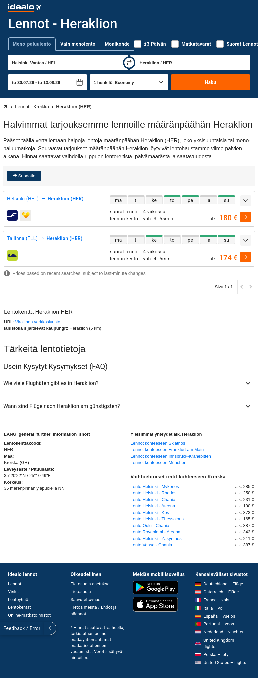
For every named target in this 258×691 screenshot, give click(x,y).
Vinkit (13, 591)
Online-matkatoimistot (29, 615)
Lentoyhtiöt (19, 599)
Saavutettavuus (85, 599)
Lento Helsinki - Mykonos (155, 486)
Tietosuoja (81, 591)
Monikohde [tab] (117, 44)
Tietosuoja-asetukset (91, 583)
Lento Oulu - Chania (150, 525)
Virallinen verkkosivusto (37, 321)
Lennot (14, 583)
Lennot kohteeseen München (159, 462)
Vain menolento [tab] (77, 44)
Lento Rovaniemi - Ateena (156, 531)
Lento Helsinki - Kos (150, 512)
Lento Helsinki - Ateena (153, 505)
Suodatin (26, 175)
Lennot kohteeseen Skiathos (158, 443)
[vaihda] (129, 62)
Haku (210, 82)
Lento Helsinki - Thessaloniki (158, 518)
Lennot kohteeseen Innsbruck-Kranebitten (171, 456)
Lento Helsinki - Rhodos (154, 492)
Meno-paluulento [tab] (32, 44)
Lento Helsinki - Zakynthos (156, 538)
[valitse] (245, 217)
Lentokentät (19, 607)
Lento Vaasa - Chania (151, 544)
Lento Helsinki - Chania (153, 499)
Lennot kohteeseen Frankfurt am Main (167, 449)
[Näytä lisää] (245, 200)
